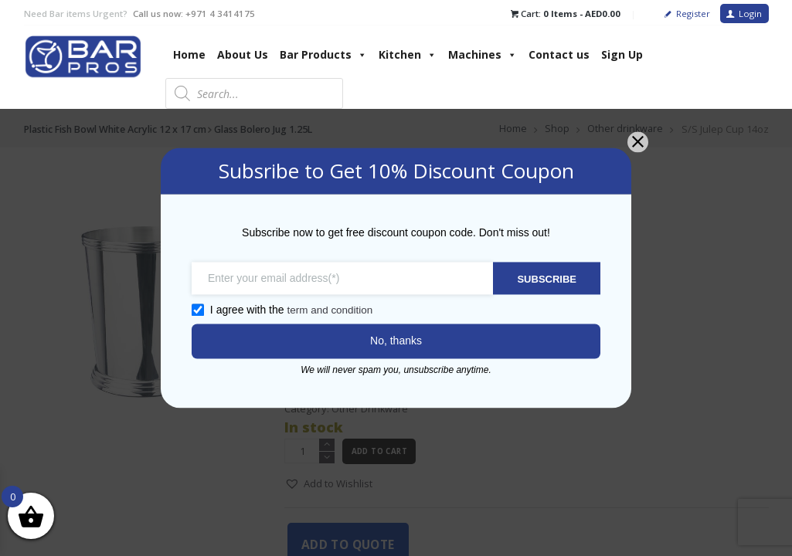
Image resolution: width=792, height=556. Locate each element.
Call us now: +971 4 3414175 (194, 13)
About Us (242, 54)
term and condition (323, 310)
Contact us (559, 54)
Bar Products (323, 54)
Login (750, 13)
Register (693, 13)
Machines (482, 54)
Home (189, 54)
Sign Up (622, 54)
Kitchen (408, 54)
